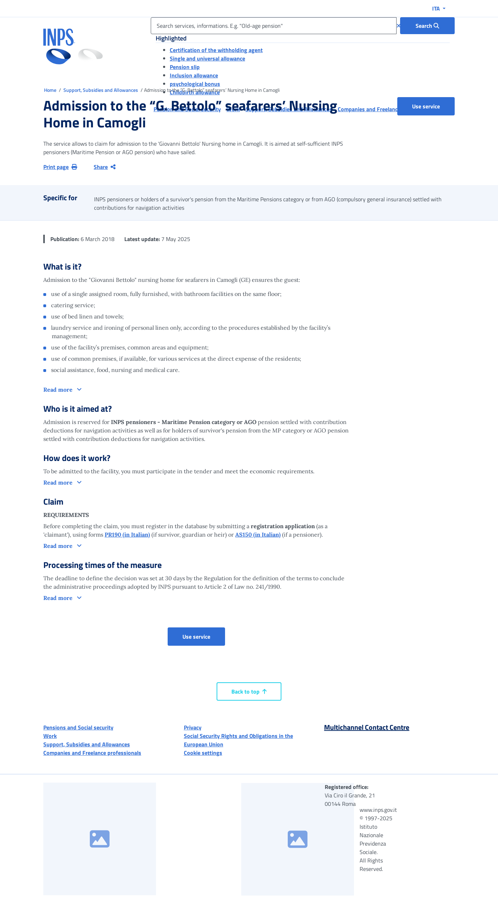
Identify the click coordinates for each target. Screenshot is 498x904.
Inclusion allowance (194, 75)
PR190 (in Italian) (127, 534)
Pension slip (185, 67)
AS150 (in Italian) (258, 534)
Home (50, 90)
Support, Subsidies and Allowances (101, 90)
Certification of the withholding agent (216, 50)
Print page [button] (60, 167)
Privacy (192, 727)
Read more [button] (58, 389)
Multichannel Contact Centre (366, 727)
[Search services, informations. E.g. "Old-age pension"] (274, 25)
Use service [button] (433, 106)
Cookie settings (203, 752)
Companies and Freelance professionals (92, 752)
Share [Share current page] (105, 167)
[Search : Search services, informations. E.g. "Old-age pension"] (427, 25)
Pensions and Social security (78, 727)
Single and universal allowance (207, 58)
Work (50, 736)
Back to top (249, 691)
